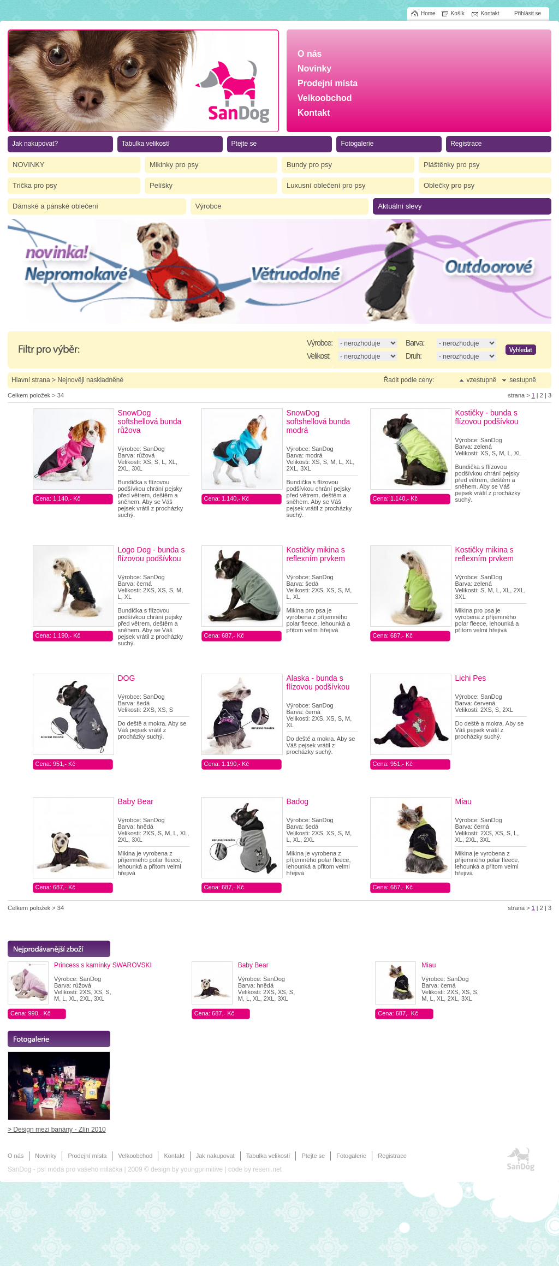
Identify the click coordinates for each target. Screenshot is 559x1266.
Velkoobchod (135, 1155)
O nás (15, 1155)
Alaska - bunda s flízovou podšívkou (318, 682)
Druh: (413, 356)
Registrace (392, 1155)
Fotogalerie (351, 1155)
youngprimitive (202, 1169)
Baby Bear (135, 801)
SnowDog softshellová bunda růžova (150, 421)
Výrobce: (319, 342)
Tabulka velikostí (268, 1155)
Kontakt (174, 1155)
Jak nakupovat (215, 1155)
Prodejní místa (87, 1155)
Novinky (45, 1155)
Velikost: (318, 356)
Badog (297, 801)
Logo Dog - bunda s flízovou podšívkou (151, 554)
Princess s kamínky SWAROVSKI (103, 965)
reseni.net (267, 1169)
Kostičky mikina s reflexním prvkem (316, 554)
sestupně (522, 380)
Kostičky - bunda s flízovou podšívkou (487, 417)
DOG (126, 678)
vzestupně (482, 380)
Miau (463, 801)
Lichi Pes (470, 678)
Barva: (415, 342)
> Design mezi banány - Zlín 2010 (57, 1129)
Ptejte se (313, 1155)
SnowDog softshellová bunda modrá (318, 421)
